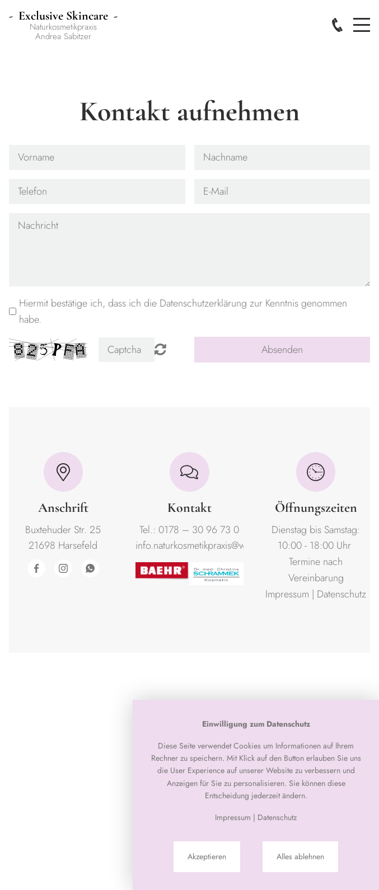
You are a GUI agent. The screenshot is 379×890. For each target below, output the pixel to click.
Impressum (287, 594)
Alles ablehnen (300, 856)
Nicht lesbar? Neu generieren (160, 349)
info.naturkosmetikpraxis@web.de (202, 545)
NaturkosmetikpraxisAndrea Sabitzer (63, 27)
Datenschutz (341, 594)
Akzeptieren (207, 856)
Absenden (282, 349)
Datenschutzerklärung (203, 303)
